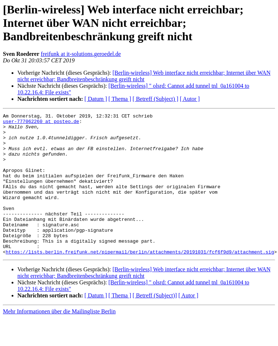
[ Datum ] (95, 99)
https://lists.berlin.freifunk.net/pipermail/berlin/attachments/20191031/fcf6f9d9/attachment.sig (140, 280)
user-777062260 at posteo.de (41, 123)
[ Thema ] (120, 99)
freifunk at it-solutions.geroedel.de (81, 54)
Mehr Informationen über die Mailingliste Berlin (59, 340)
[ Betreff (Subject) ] (155, 99)
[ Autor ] (190, 99)
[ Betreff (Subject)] (154, 324)
